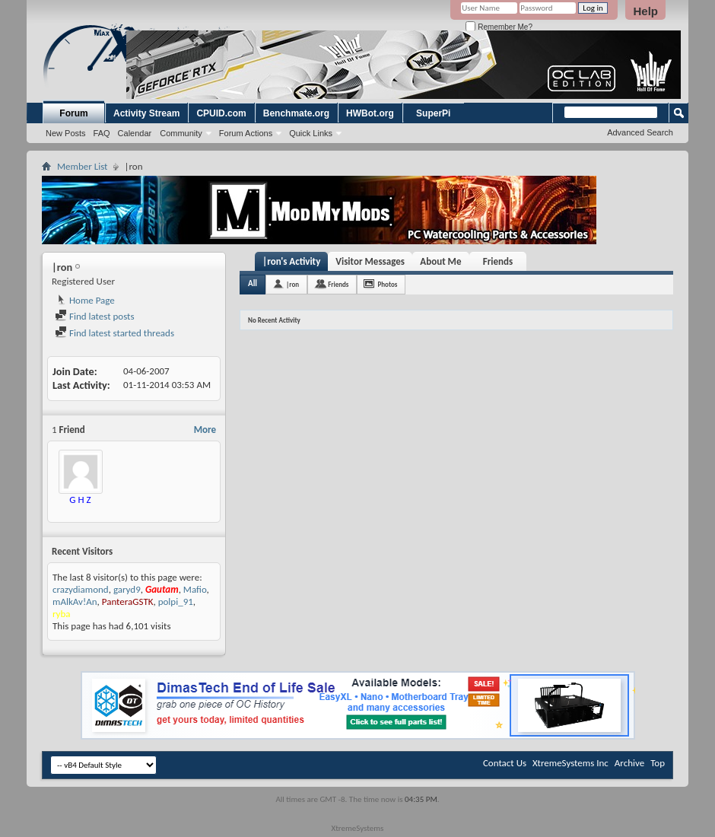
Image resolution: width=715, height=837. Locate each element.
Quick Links (310, 133)
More (205, 429)
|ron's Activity (291, 261)
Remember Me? (499, 27)
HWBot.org (370, 113)
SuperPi (433, 113)
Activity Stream (146, 113)
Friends (498, 261)
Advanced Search (640, 132)
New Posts (66, 133)
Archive (629, 763)
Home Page (85, 300)
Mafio (195, 589)
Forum (73, 113)
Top (657, 763)
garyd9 (127, 589)
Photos (387, 284)
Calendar (135, 133)
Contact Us (504, 763)
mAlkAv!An (74, 601)
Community (181, 133)
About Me (440, 261)
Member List (82, 166)
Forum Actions (245, 133)
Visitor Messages (370, 261)
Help (645, 11)
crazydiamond (80, 589)
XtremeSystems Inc (570, 763)
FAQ (102, 133)
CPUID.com (221, 113)
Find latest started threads (114, 333)
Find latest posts (95, 316)
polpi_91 (175, 601)
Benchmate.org (296, 113)
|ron (292, 284)
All (252, 283)
